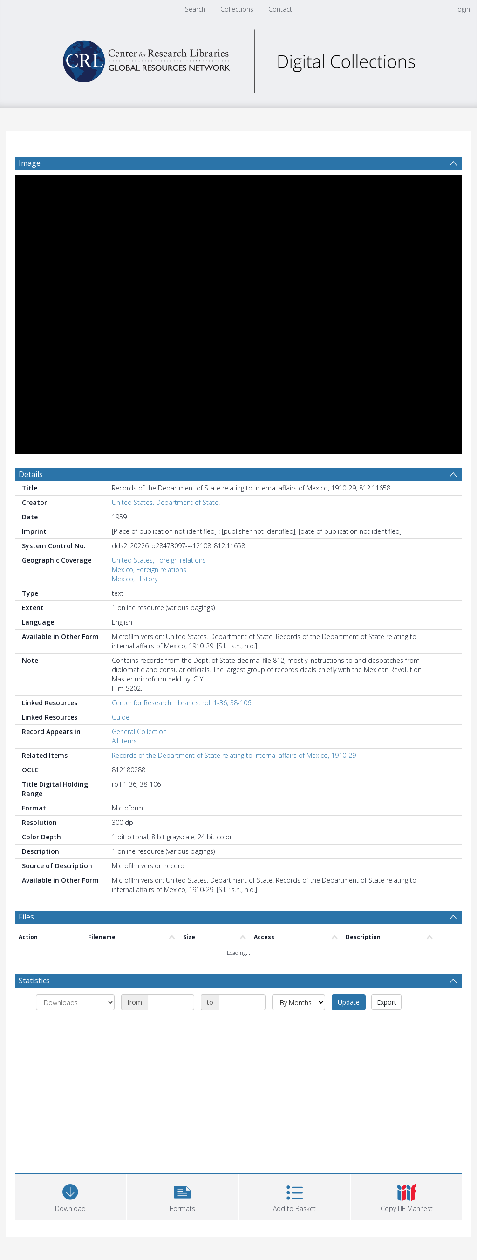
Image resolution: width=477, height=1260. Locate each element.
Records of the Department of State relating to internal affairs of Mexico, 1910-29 (234, 755)
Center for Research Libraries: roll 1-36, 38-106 (181, 702)
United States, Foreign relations (159, 560)
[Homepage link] (238, 59)
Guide (120, 717)
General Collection (139, 731)
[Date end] (242, 1002)
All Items (124, 740)
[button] (182, 1196)
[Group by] (75, 1002)
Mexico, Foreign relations (149, 569)
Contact (280, 9)
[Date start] (171, 1002)
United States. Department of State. (166, 502)
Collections (236, 9)
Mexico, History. (135, 578)
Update (349, 1002)
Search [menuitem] (195, 9)
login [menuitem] (463, 9)
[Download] (70, 1196)
